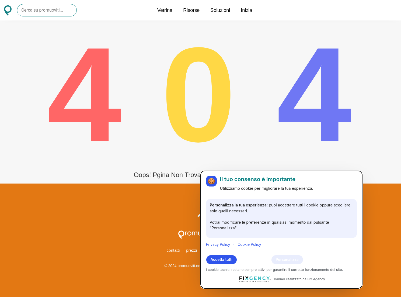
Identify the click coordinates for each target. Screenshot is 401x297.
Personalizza (287, 259)
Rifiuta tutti (254, 259)
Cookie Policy (249, 244)
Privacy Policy (218, 244)
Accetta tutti (221, 259)
